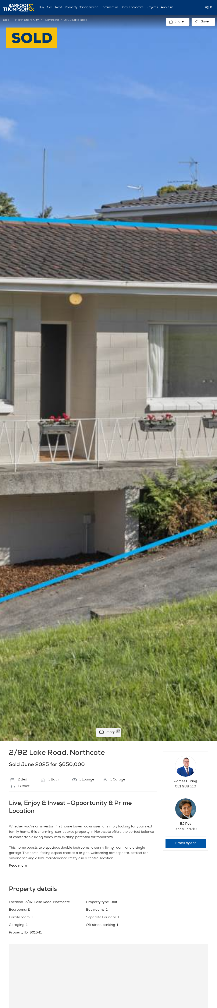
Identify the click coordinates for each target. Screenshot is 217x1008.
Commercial (109, 7)
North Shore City (27, 20)
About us (167, 7)
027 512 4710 (185, 829)
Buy (41, 7)
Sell (49, 7)
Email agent (185, 843)
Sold (6, 20)
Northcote (52, 20)
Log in (207, 7)
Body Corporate (132, 7)
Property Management (81, 7)
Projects (152, 7)
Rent (58, 7)
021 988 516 (185, 786)
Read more (18, 866)
